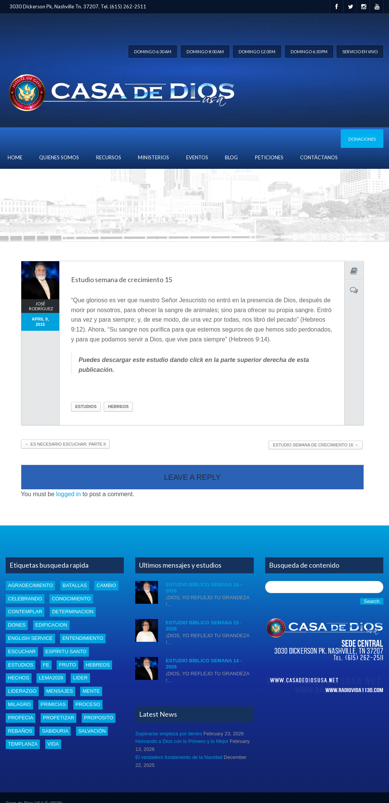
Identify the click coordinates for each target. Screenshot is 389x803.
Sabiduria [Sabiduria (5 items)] (55, 731)
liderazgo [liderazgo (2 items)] (22, 691)
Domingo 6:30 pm (309, 51)
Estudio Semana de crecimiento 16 (315, 445)
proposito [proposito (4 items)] (98, 717)
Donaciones (362, 138)
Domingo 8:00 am (205, 51)
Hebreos (118, 406)
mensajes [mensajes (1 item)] (59, 691)
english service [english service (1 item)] (30, 638)
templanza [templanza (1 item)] (23, 744)
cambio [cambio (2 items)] (106, 585)
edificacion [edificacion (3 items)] (51, 625)
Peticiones (269, 157)
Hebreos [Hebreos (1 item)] (98, 665)
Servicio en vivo (360, 51)
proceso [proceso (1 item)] (88, 704)
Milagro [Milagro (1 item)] (19, 704)
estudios (85, 406)
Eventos (197, 157)
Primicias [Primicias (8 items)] (53, 704)
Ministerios (153, 157)
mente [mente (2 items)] (91, 691)
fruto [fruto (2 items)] (67, 665)
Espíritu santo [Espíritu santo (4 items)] (66, 651)
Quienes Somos (59, 157)
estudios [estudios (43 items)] (20, 665)
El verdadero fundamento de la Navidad (178, 757)
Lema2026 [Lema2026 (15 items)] (51, 678)
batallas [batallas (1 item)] (75, 585)
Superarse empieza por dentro (168, 733)
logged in (68, 494)
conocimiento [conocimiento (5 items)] (71, 598)
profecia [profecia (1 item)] (20, 717)
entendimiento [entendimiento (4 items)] (82, 638)
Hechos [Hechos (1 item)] (18, 678)
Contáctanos (319, 157)
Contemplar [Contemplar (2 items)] (25, 611)
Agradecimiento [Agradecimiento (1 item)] (30, 585)
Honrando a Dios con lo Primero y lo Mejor (181, 741)
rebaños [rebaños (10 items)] (20, 731)
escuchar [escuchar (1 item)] (22, 651)
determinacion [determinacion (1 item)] (72, 611)
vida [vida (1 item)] (53, 744)
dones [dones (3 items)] (16, 625)
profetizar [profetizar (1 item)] (58, 717)
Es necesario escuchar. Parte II (65, 444)
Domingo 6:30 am (152, 51)
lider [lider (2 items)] (80, 678)
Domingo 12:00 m (257, 51)
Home (15, 157)
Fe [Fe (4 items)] (46, 665)
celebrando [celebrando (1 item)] (25, 598)
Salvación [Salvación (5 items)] (92, 731)
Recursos (108, 157)
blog (231, 157)
